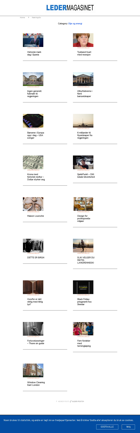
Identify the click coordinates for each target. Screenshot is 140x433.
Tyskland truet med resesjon (84, 53)
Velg (128, 427)
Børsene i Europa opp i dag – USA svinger (35, 135)
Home (22, 18)
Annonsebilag (33, 48)
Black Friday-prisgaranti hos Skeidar (84, 302)
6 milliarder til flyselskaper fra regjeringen (84, 135)
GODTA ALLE (107, 427)
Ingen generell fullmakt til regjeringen (34, 94)
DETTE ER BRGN (35, 257)
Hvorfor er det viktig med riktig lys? (35, 302)
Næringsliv (36, 18)
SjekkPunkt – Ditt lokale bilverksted (86, 175)
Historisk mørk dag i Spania (34, 53)
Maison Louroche (35, 216)
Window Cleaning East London (36, 383)
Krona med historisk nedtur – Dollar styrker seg (36, 177)
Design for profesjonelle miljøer (83, 219)
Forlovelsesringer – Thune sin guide (35, 342)
